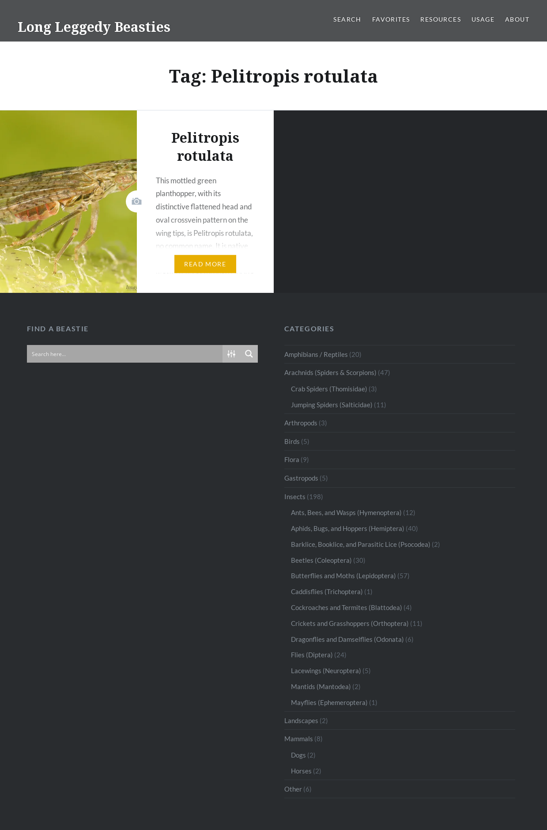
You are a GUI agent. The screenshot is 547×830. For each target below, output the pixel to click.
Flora (291, 459)
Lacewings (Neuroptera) (326, 671)
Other (293, 789)
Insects (295, 496)
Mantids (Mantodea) (321, 686)
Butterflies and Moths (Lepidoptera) (343, 576)
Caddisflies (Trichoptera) (327, 591)
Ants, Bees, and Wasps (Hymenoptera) (346, 512)
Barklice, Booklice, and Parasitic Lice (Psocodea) (360, 544)
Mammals (298, 739)
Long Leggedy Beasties (94, 27)
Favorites (391, 19)
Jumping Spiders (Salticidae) (332, 405)
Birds (292, 441)
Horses (301, 771)
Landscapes (301, 720)
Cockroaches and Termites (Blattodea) (346, 607)
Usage (483, 19)
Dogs (298, 755)
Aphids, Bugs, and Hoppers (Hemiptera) (347, 528)
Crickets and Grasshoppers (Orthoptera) (350, 623)
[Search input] (125, 354)
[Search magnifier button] (249, 354)
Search (347, 19)
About (517, 19)
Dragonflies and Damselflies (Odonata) (347, 639)
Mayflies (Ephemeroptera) (329, 702)
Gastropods (301, 478)
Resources (440, 19)
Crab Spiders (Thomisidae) (329, 389)
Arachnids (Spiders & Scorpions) (330, 372)
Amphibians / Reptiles (316, 354)
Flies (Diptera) (312, 655)
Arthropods (300, 423)
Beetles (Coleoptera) (321, 560)
